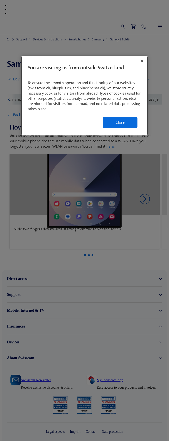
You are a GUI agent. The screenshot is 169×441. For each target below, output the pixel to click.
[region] (84, 96)
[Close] (142, 61)
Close (120, 122)
